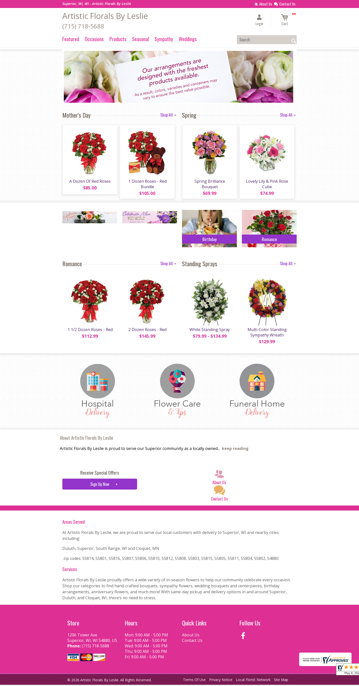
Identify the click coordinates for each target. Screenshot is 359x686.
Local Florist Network (253, 681)
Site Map (281, 681)
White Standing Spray (209, 331)
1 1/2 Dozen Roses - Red (89, 331)
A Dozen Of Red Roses (89, 181)
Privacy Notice (220, 681)
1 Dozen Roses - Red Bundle (147, 184)
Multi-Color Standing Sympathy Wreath (266, 333)
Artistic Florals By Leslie (105, 15)
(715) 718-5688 (83, 26)
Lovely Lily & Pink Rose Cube (267, 184)
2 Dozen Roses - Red (147, 331)
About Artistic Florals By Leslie (86, 438)
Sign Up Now (99, 485)
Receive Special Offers (99, 473)
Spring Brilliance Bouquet (209, 184)
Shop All (168, 115)
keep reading (235, 449)
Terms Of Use (194, 681)
